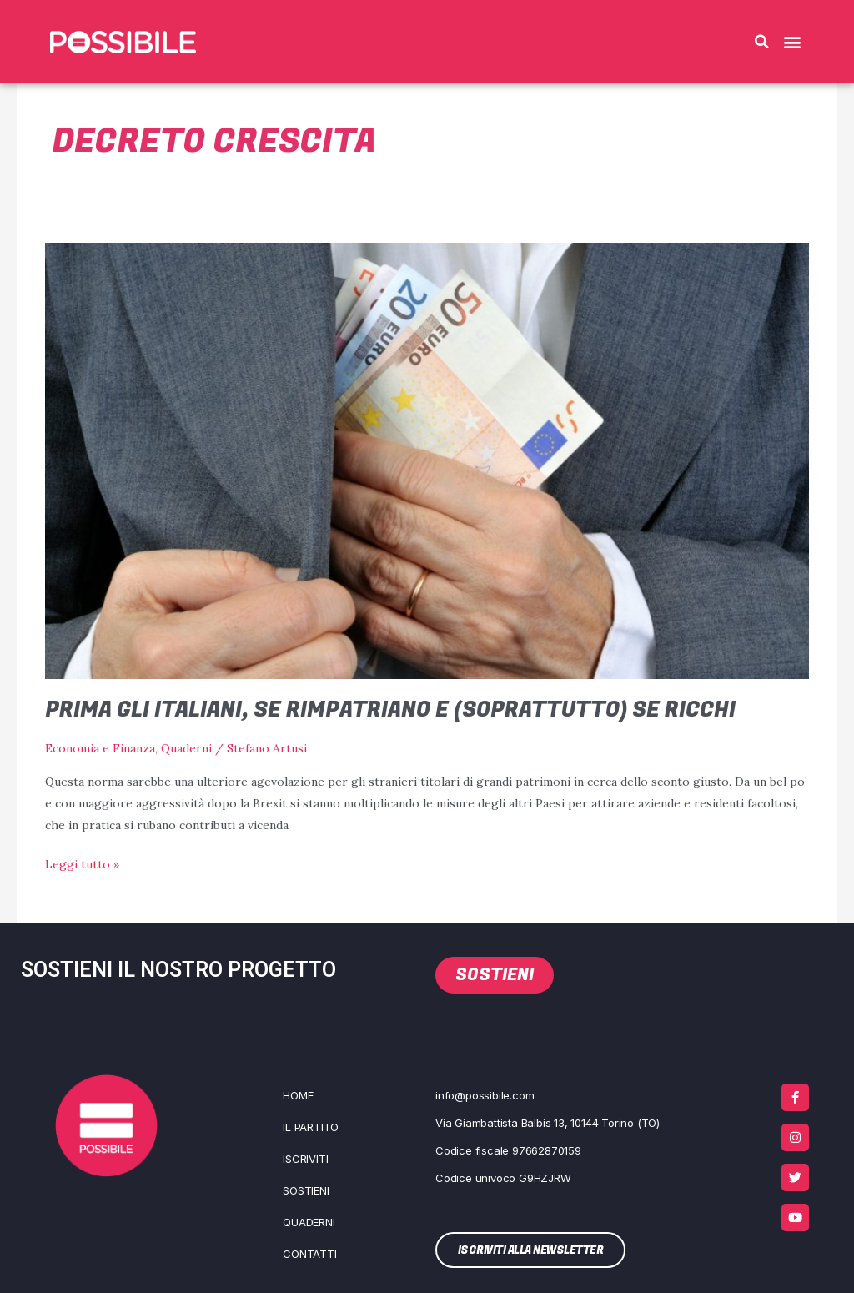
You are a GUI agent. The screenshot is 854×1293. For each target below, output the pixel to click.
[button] (761, 41)
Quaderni (186, 748)
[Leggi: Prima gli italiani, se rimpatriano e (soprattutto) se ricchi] (427, 459)
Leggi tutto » (82, 862)
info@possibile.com (484, 1095)
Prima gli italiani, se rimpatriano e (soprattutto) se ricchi (395, 710)
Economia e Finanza (100, 748)
